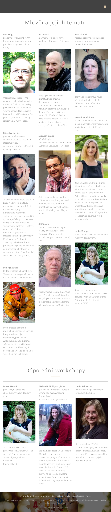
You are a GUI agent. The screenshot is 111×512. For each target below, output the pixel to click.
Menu (105, 6)
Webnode (64, 507)
